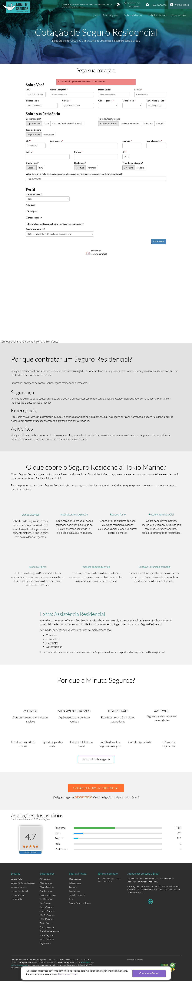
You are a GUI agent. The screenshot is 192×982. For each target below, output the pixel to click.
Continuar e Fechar (150, 973)
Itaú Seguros (45, 904)
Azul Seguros (46, 892)
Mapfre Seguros (47, 916)
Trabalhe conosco (157, 15)
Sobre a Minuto (133, 15)
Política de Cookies (67, 974)
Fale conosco (159, 4)
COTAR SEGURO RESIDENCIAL (96, 789)
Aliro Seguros (46, 884)
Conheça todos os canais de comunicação (109, 880)
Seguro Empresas (18, 888)
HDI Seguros (46, 900)
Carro (96, 15)
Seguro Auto (16, 880)
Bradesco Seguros (48, 896)
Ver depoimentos (30, 853)
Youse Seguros (46, 936)
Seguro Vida (16, 900)
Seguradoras (46, 944)
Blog (71, 900)
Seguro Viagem (17, 896)
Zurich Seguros (47, 940)
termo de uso (85, 963)
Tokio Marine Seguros (50, 932)
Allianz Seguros (47, 888)
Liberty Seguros (47, 912)
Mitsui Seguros (46, 920)
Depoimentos (178, 15)
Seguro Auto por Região (80, 904)
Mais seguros (110, 15)
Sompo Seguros (47, 928)
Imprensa (73, 888)
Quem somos (75, 880)
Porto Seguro (46, 924)
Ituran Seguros (46, 908)
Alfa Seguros (45, 880)
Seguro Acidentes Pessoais (23, 884)
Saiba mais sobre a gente (96, 760)
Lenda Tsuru (74, 892)
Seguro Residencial (19, 892)
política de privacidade (19, 966)
